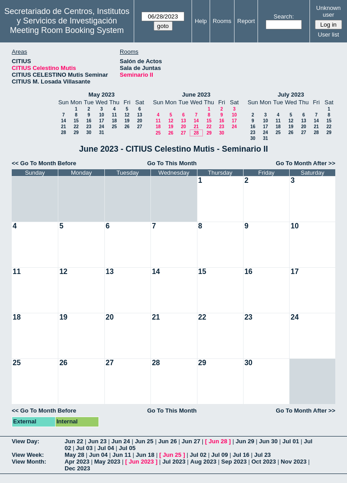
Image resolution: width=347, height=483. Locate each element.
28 (63, 132)
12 (126, 114)
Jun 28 (218, 441)
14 (63, 120)
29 (76, 132)
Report (246, 21)
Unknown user (328, 11)
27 (139, 126)
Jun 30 (268, 441)
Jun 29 (244, 441)
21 (63, 126)
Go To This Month (172, 163)
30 (88, 132)
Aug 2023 (203, 461)
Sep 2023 (234, 461)
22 (76, 126)
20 (139, 120)
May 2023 (102, 94)
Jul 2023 (173, 461)
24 (101, 126)
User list (328, 34)
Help (201, 21)
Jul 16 (241, 454)
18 (114, 120)
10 (101, 114)
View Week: (28, 454)
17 (101, 120)
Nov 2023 (293, 461)
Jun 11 (122, 454)
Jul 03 (84, 448)
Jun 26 (167, 441)
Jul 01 (290, 441)
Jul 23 (262, 454)
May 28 (74, 454)
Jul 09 (219, 454)
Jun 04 (98, 454)
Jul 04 (106, 448)
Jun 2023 (141, 461)
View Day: (25, 441)
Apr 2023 (77, 461)
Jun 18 (145, 454)
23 (88, 126)
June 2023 (196, 94)
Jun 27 (191, 441)
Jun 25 (144, 441)
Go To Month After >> (305, 163)
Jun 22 (74, 441)
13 (139, 114)
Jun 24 (121, 441)
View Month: (29, 461)
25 (114, 126)
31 (101, 132)
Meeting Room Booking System (67, 30)
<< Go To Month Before (44, 163)
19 (126, 120)
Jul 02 (198, 454)
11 (114, 114)
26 (126, 126)
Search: (284, 16)
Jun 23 (97, 441)
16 (88, 120)
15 (76, 120)
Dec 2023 (77, 468)
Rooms (222, 21)
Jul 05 (127, 448)
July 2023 (290, 94)
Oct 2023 (263, 461)
